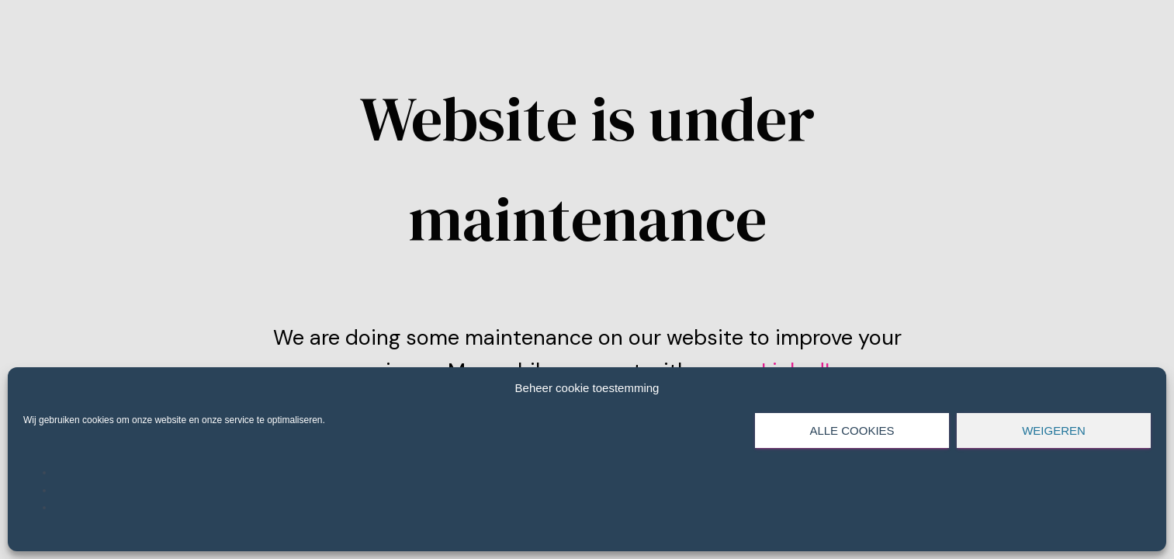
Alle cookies (851, 430)
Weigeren (1054, 430)
